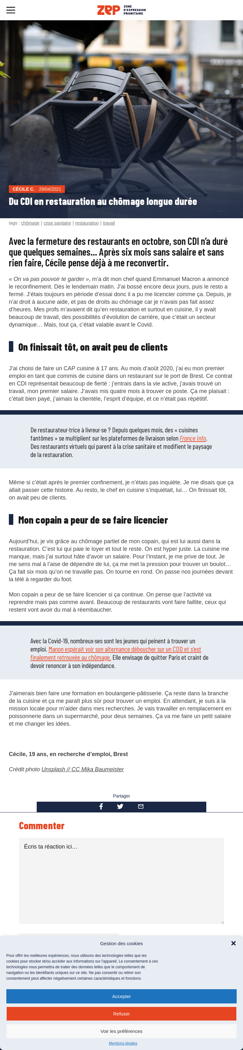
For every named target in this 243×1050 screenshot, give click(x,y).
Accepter (121, 996)
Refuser (121, 1013)
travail (109, 223)
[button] (233, 943)
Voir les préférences (122, 1031)
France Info (193, 438)
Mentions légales (123, 1043)
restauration (87, 223)
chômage (30, 223)
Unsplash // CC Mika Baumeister (82, 769)
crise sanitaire (57, 223)
